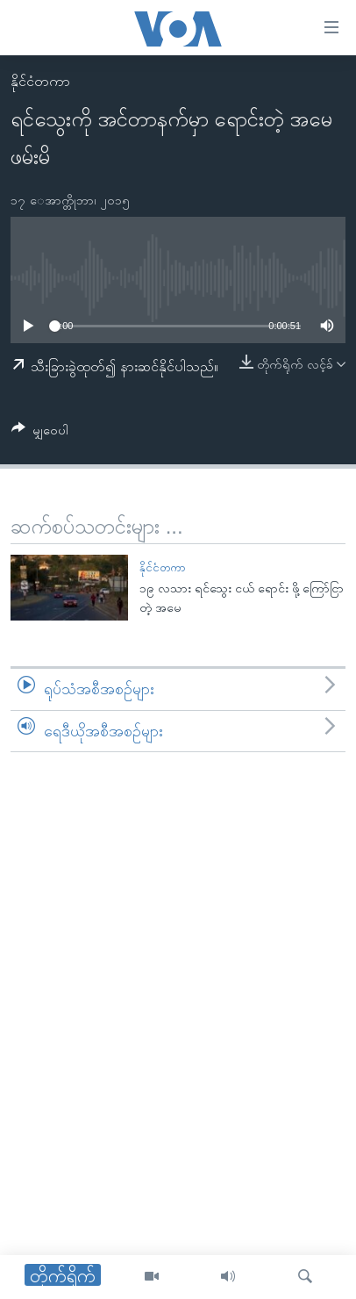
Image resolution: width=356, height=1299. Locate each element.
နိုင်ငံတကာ (40, 81)
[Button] (39, 433)
